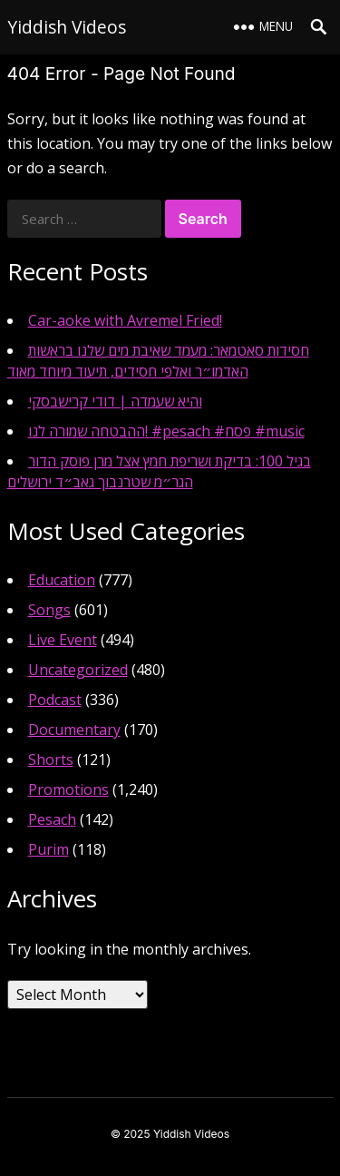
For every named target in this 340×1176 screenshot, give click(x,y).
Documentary (74, 730)
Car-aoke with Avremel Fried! (125, 320)
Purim (48, 849)
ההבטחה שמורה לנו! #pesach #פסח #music (166, 431)
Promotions (68, 789)
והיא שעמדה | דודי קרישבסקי (115, 401)
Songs (49, 610)
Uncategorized (78, 670)
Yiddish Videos (66, 27)
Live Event (62, 640)
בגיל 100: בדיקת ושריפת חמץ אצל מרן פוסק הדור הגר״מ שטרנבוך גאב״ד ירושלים (159, 471)
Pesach (52, 819)
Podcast (55, 700)
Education (61, 580)
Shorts (50, 759)
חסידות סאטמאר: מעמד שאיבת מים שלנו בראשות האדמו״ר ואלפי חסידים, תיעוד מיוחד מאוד (158, 360)
